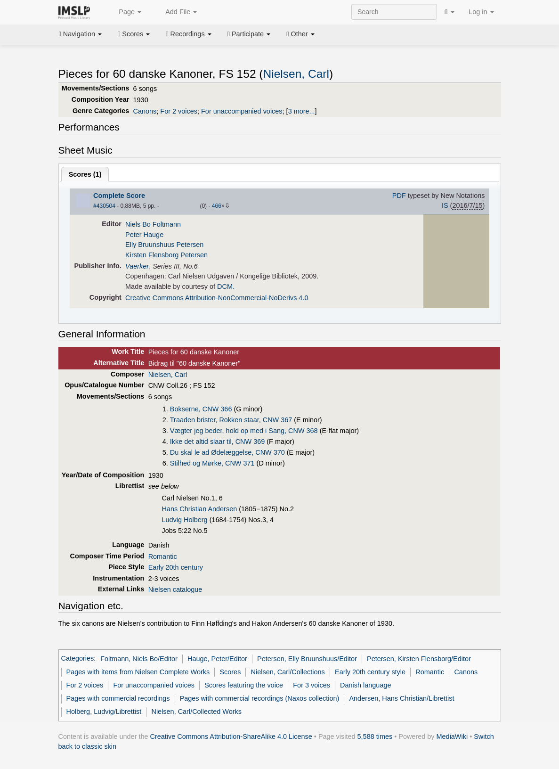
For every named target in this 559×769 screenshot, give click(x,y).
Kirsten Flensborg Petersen (166, 255)
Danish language (365, 685)
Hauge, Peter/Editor (217, 659)
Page (124, 12)
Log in (481, 12)
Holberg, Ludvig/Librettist (104, 711)
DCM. (226, 286)
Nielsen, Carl (296, 73)
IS (445, 205)
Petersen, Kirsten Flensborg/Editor (419, 659)
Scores (134, 34)
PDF (399, 195)
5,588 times (375, 736)
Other (300, 34)
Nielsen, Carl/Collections (288, 672)
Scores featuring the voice (243, 685)
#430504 (104, 206)
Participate (249, 34)
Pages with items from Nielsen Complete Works (138, 672)
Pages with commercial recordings (118, 698)
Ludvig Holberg (185, 520)
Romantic (162, 556)
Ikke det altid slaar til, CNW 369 (217, 441)
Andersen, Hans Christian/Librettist (401, 698)
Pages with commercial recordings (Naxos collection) (260, 698)
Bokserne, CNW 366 (201, 409)
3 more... (301, 111)
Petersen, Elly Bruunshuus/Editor (307, 659)
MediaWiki (452, 736)
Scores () (85, 174)
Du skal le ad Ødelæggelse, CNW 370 (227, 452)
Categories (77, 659)
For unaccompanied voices (242, 111)
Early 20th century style (370, 672)
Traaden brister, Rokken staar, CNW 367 (231, 420)
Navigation (80, 34)
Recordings (188, 34)
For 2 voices (178, 111)
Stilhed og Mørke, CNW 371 (212, 463)
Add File (176, 12)
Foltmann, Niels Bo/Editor (139, 659)
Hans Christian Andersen (199, 509)
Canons (145, 111)
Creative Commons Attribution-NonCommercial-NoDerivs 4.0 (216, 298)
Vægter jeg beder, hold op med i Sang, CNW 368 (244, 430)
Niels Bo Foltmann (153, 224)
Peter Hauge (144, 234)
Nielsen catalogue (175, 589)
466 (216, 206)
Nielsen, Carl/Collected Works (196, 711)
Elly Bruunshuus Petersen (164, 244)
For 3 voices (311, 685)
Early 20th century (175, 567)
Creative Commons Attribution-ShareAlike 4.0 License (231, 736)
